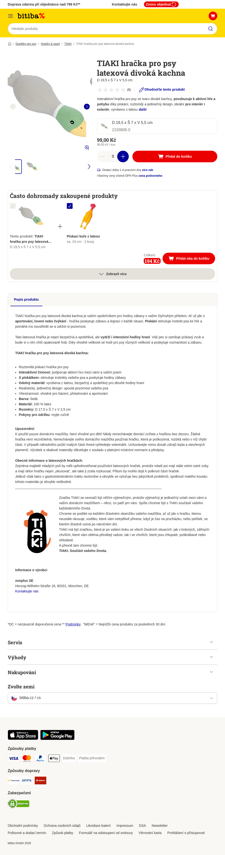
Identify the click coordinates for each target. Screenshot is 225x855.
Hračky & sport (50, 44)
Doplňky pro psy (26, 44)
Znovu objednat (161, 4)
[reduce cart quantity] (103, 157)
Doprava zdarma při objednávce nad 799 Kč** (44, 4)
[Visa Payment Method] (13, 759)
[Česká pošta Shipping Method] (13, 781)
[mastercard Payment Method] (27, 759)
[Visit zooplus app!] (23, 739)
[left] (13, 107)
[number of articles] (113, 157)
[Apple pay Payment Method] (54, 759)
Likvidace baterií (98, 826)
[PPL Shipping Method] (27, 781)
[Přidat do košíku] (174, 157)
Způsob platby (62, 833)
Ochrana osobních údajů (62, 826)
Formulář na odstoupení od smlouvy (106, 833)
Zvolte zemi (21, 687)
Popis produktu (26, 300)
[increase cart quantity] (123, 157)
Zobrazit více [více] (112, 274)
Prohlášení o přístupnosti (186, 833)
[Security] (18, 804)
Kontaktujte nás (124, 4)
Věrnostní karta (150, 833)
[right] (87, 107)
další (143, 110)
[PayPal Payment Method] (40, 759)
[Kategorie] (10, 16)
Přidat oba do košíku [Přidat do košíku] (191, 259)
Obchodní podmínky (23, 826)
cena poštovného (151, 176)
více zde (147, 170)
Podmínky (73, 624)
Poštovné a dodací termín (27, 833)
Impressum (124, 826)
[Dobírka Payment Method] (69, 758)
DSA (142, 826)
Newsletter (160, 826)
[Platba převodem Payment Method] (92, 758)
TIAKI (68, 44)
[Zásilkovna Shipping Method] (40, 781)
